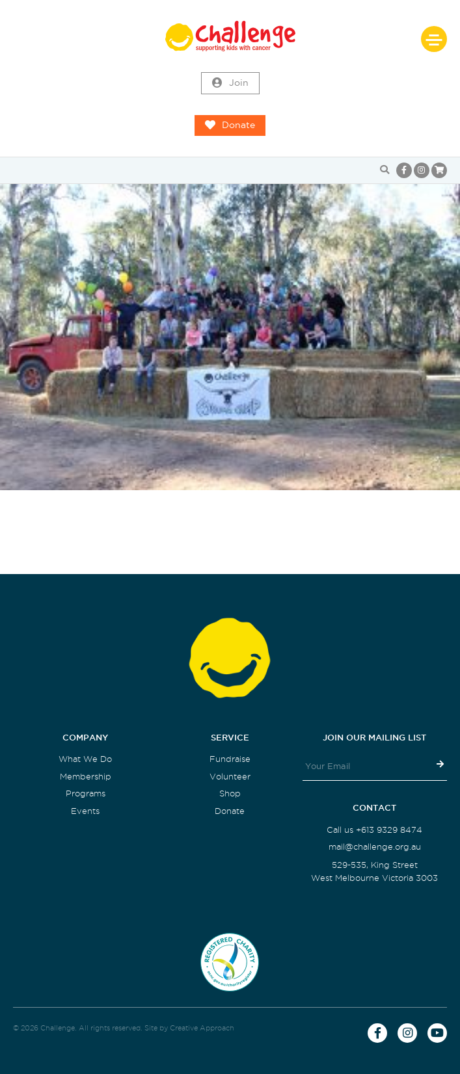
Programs (85, 793)
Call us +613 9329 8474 (374, 830)
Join (230, 83)
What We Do (85, 759)
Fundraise (230, 759)
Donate (230, 125)
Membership (85, 776)
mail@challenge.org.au (375, 847)
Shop (230, 793)
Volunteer (230, 776)
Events (85, 811)
